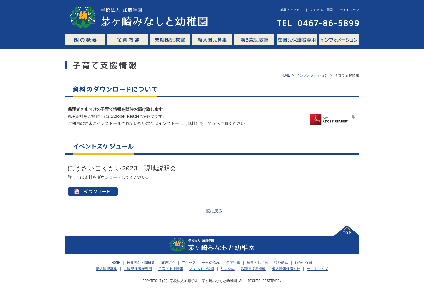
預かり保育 (303, 262)
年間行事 (233, 262)
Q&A (360, 39)
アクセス (189, 262)
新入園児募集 (212, 39)
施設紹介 (168, 262)
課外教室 (281, 262)
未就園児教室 (170, 39)
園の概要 (85, 39)
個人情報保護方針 (286, 268)
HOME (285, 75)
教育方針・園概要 (141, 262)
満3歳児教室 (254, 39)
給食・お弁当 (257, 262)
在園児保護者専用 (297, 39)
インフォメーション (339, 39)
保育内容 (127, 39)
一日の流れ (211, 262)
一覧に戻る (212, 211)
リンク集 (228, 268)
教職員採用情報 (253, 268)
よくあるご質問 (201, 268)
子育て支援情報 (170, 268)
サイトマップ (317, 268)
